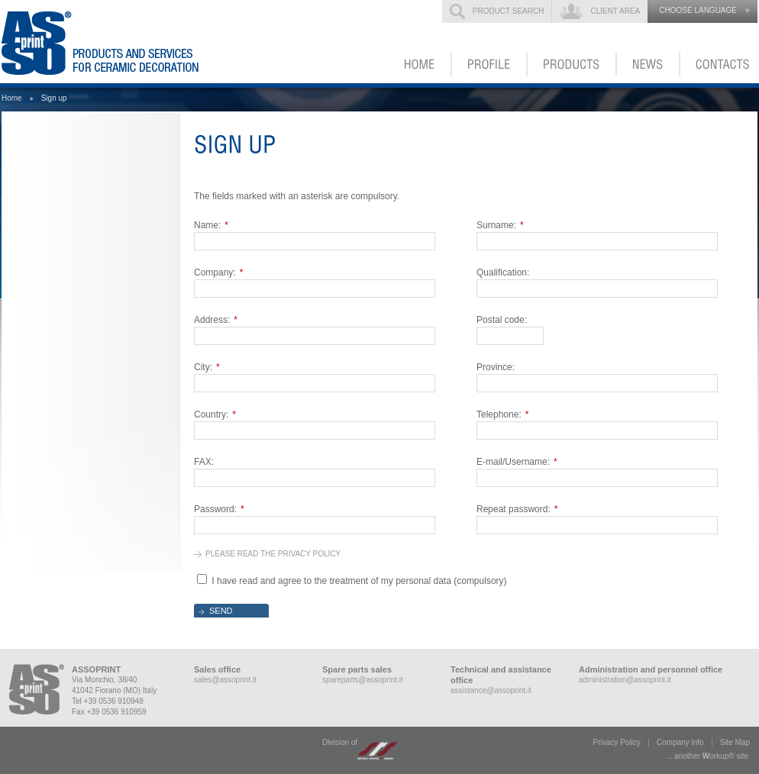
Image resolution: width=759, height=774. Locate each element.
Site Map (735, 742)
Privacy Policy (617, 742)
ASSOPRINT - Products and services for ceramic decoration (123, 41)
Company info (680, 742)
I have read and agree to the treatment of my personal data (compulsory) (359, 581)
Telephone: (502, 414)
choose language (698, 10)
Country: (215, 414)
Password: (219, 509)
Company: (218, 272)
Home (12, 98)
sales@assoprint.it (225, 680)
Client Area (615, 11)
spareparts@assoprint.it (362, 680)
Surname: (500, 225)
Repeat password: (516, 509)
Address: (215, 319)
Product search (508, 11)
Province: (495, 367)
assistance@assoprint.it (491, 690)
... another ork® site (707, 756)
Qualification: (502, 272)
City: (207, 367)
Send (221, 610)
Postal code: (501, 319)
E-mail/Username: (516, 461)
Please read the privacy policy (273, 554)
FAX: (204, 461)
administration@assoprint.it (625, 680)
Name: (211, 225)
